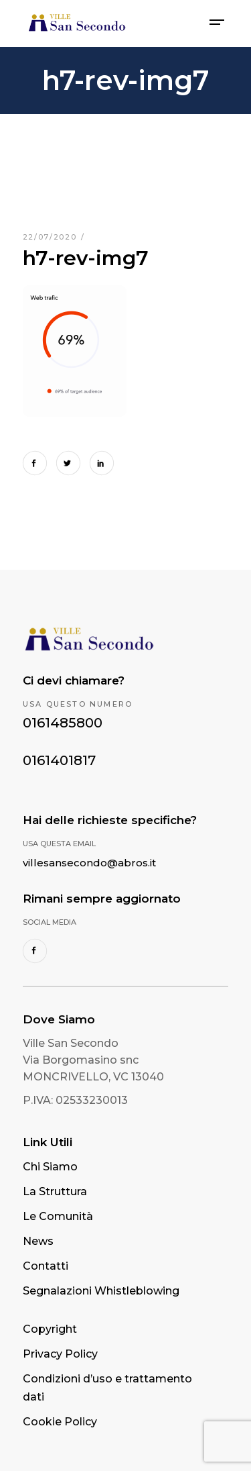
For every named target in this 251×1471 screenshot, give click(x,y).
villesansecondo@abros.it (89, 862)
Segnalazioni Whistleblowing (101, 1290)
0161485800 (62, 723)
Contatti (45, 1266)
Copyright (50, 1329)
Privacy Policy (60, 1354)
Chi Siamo (50, 1166)
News (38, 1241)
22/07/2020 (51, 237)
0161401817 (59, 760)
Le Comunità (58, 1216)
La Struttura (55, 1191)
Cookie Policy (60, 1421)
